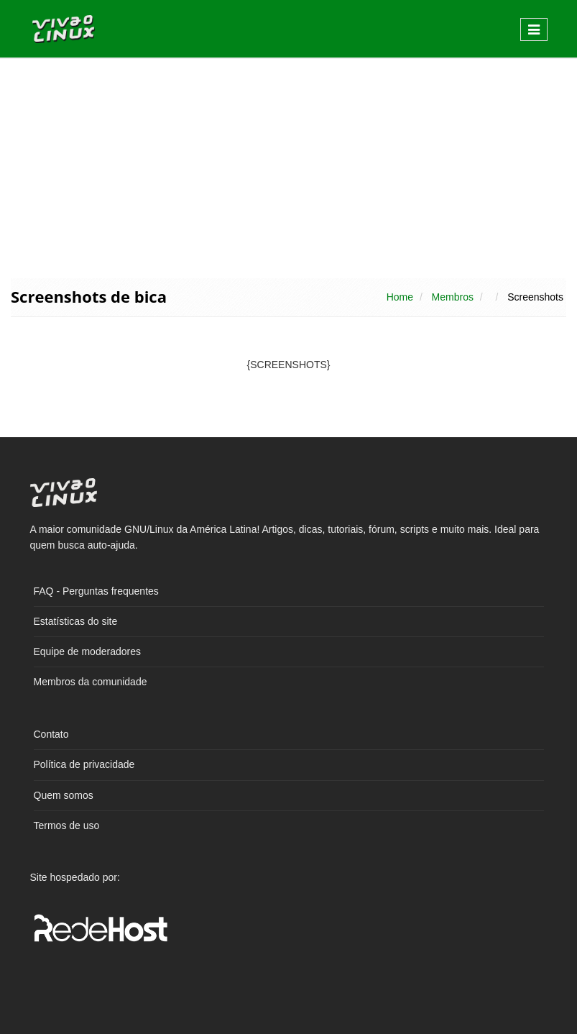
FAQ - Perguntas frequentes (96, 591)
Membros (453, 297)
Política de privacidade (84, 764)
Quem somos (63, 795)
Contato (51, 734)
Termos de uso (67, 825)
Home (400, 297)
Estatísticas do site (76, 621)
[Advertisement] (288, 166)
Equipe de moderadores (87, 651)
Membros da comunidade (90, 681)
